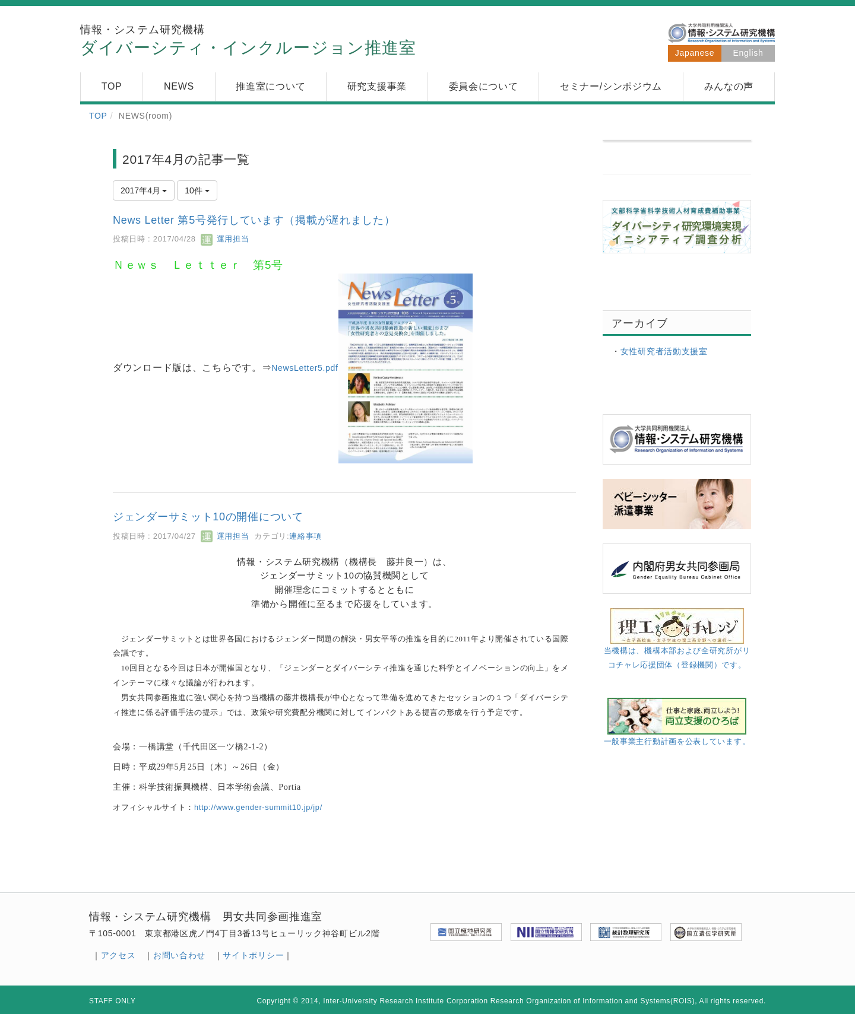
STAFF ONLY (112, 1001)
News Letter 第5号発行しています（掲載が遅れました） (254, 220)
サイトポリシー (253, 955)
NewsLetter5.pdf (304, 368)
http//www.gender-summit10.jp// (258, 807)
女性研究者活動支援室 (664, 351)
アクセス (118, 955)
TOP (98, 115)
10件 (197, 190)
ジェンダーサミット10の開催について (208, 517)
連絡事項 (305, 536)
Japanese (694, 53)
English (748, 53)
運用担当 (225, 238)
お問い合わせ (179, 955)
